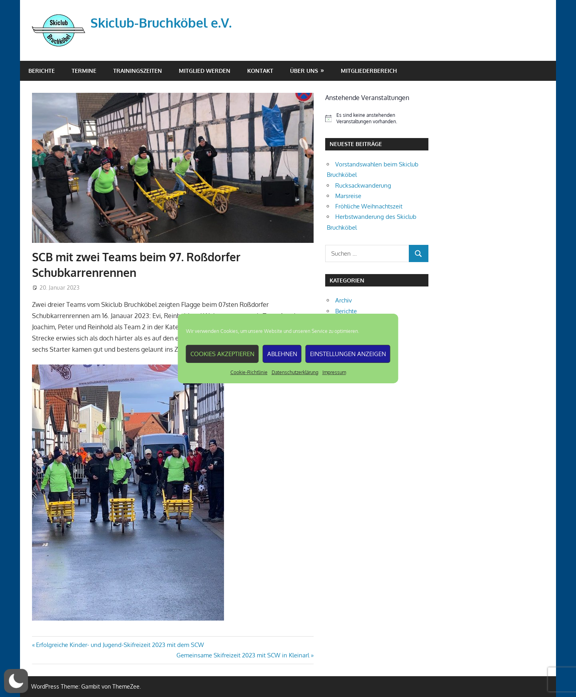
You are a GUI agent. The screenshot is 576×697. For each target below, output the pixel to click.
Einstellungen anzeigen (348, 353)
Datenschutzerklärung (295, 372)
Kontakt (260, 70)
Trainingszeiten (137, 70)
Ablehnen (282, 353)
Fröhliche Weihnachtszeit (368, 206)
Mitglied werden (204, 70)
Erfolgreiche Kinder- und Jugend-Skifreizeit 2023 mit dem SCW (120, 645)
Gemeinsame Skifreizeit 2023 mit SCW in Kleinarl (242, 655)
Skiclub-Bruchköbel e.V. (161, 22)
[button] (16, 681)
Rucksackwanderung (363, 185)
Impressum (334, 372)
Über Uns (304, 70)
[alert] (376, 118)
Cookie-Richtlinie (249, 372)
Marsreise (348, 196)
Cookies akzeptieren (222, 353)
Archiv (343, 300)
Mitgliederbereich (369, 70)
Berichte (41, 70)
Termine (84, 70)
